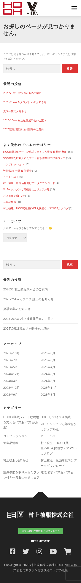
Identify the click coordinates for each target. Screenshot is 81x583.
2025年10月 (11, 353)
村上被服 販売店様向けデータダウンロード (29, 183)
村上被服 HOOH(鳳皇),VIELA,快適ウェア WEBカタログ (35, 208)
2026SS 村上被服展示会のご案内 (22, 93)
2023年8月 (48, 394)
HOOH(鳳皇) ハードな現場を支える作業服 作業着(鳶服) (35, 152)
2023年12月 (11, 387)
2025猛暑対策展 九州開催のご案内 (23, 129)
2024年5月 (48, 374)
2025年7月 (10, 360)
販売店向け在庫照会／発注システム (41, 531)
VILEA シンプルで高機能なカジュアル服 (26, 189)
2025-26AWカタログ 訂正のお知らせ (24, 102)
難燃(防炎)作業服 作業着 (17, 171)
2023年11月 (49, 387)
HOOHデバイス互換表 (56, 417)
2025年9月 (48, 353)
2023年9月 (10, 394)
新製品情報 (9, 202)
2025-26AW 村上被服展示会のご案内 (24, 120)
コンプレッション (13, 164)
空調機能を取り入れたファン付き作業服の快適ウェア (34, 158)
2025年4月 (48, 367)
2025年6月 (48, 360)
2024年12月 (11, 374)
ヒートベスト (11, 177)
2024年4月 (10, 381)
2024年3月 (48, 381)
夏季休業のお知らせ (15, 111)
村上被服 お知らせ (14, 196)
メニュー (74, 8)
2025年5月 (10, 367)
